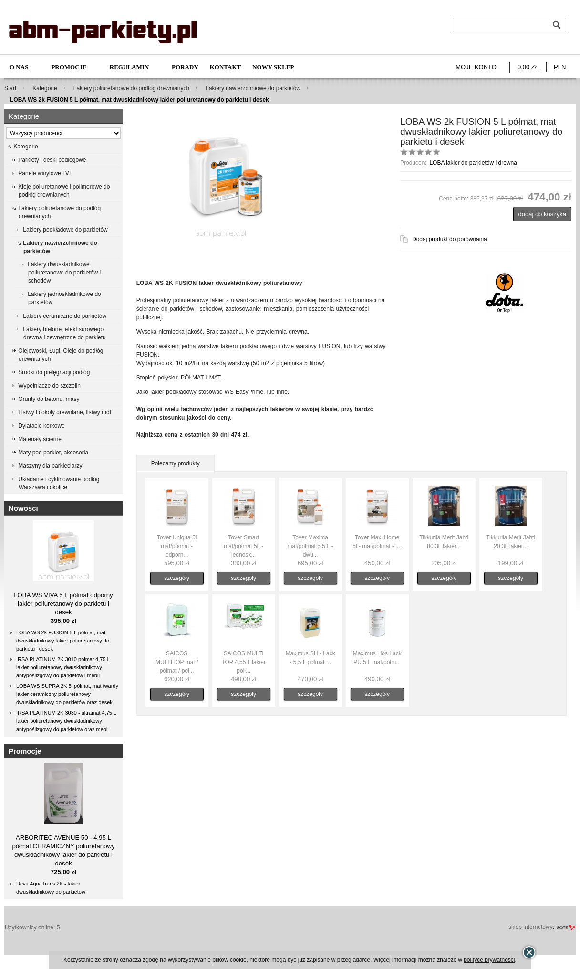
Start (10, 88)
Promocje (68, 67)
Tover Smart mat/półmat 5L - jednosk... (243, 546)
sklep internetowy (530, 927)
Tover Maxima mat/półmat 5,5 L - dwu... (310, 546)
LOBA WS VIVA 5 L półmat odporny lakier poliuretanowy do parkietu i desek (63, 603)
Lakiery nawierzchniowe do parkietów (253, 88)
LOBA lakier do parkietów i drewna (473, 162)
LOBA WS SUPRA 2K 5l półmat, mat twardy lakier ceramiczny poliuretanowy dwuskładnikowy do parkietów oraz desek (67, 694)
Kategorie (44, 88)
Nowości (23, 508)
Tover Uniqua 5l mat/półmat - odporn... (177, 546)
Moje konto (476, 67)
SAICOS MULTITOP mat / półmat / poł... (176, 662)
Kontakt (225, 67)
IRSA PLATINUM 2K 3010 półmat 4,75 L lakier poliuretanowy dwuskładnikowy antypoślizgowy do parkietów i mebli (63, 667)
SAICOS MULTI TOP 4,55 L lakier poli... (243, 662)
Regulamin (129, 67)
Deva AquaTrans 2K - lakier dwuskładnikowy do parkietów (50, 888)
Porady (185, 67)
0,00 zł (528, 67)
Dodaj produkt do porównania (449, 239)
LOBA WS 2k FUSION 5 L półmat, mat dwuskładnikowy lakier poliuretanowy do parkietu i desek (62, 641)
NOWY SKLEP (273, 67)
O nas (19, 67)
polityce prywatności (489, 960)
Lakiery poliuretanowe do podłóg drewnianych (131, 88)
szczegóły (176, 578)
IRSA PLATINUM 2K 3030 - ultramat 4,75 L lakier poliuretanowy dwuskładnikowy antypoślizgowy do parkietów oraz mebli (66, 721)
